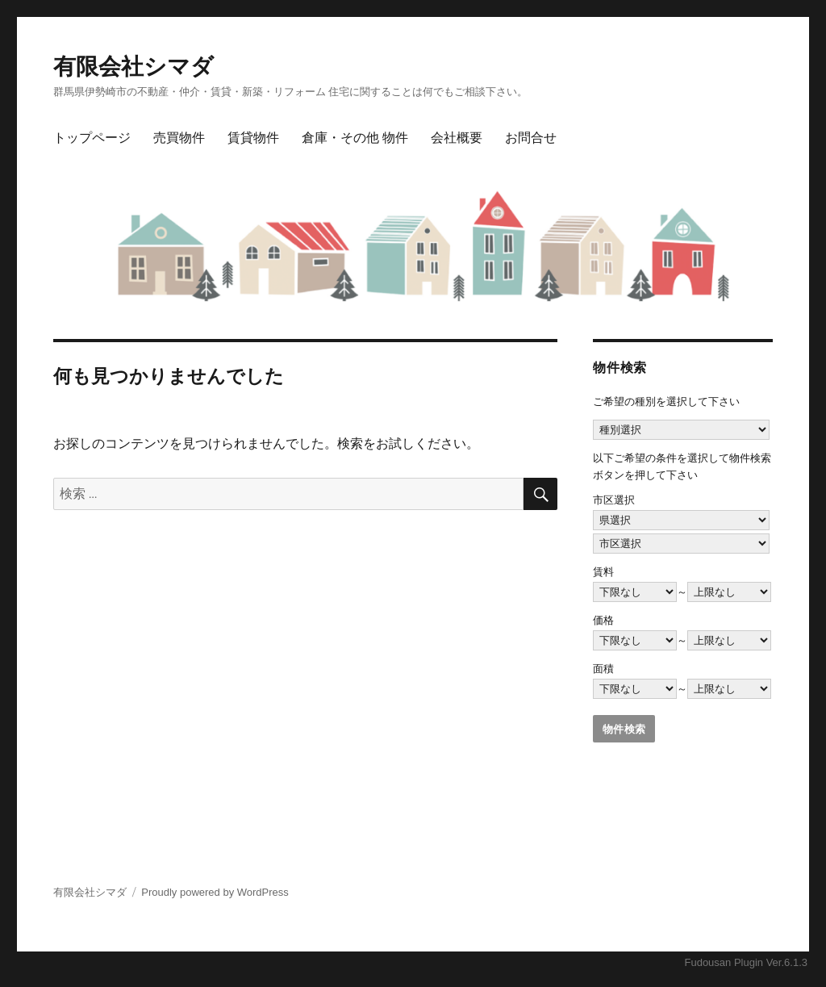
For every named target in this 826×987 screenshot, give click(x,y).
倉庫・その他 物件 (355, 137)
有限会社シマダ (133, 66)
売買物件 (179, 137)
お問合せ (531, 137)
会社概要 (456, 137)
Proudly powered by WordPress (215, 892)
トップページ (92, 137)
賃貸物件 (253, 137)
